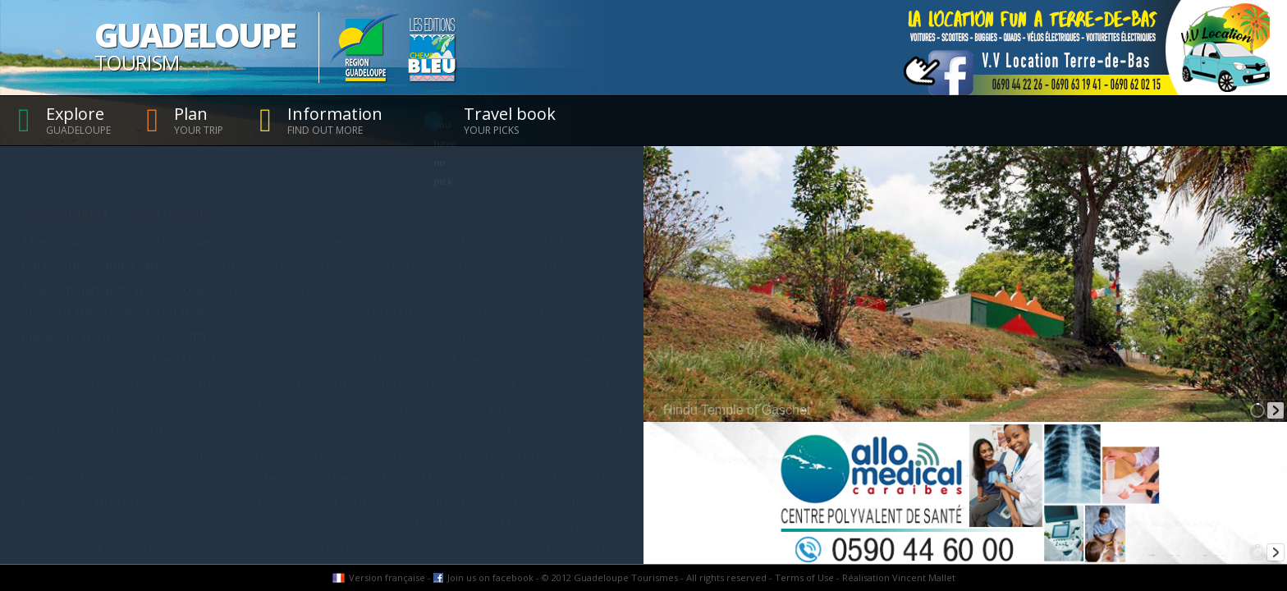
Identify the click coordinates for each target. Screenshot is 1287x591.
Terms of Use (804, 577)
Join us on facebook (490, 577)
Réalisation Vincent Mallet (898, 577)
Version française (387, 577)
